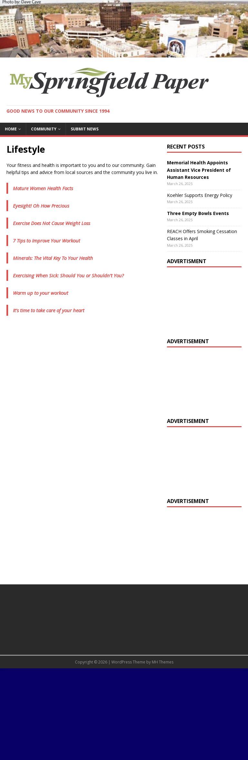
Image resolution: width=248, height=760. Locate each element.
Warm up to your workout (40, 293)
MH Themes (162, 662)
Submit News (84, 129)
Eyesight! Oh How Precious (41, 205)
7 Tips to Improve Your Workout (46, 240)
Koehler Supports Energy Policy (199, 195)
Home (11, 129)
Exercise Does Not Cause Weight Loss (51, 223)
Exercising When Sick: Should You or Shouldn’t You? (68, 275)
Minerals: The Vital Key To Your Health (53, 258)
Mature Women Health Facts (43, 188)
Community (44, 129)
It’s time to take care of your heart (48, 310)
